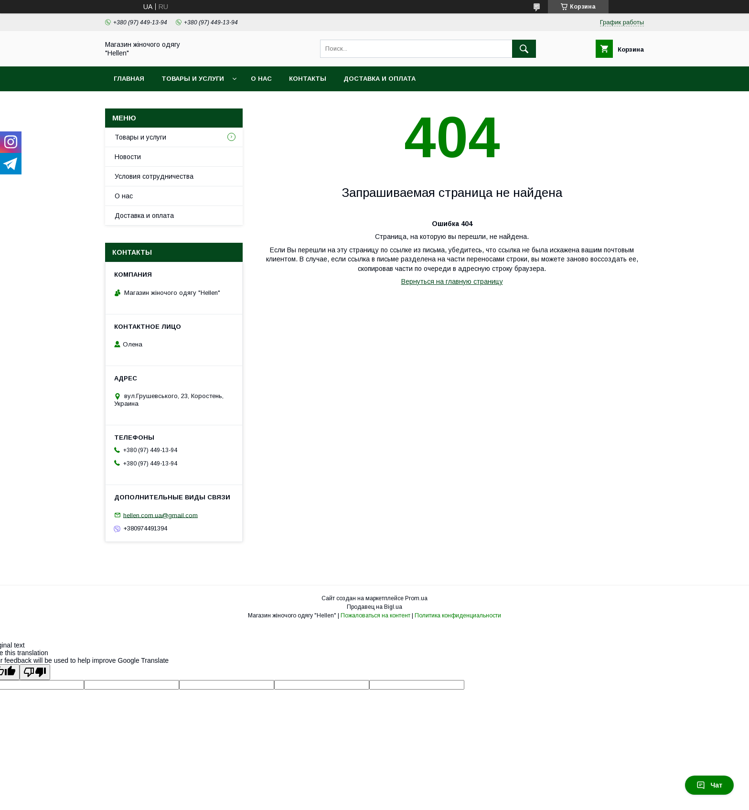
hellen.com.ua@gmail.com (160, 514)
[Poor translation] (35, 672)
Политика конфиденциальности (458, 615)
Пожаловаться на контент (375, 615)
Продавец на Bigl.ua (374, 607)
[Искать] (524, 49)
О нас (261, 78)
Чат (709, 785)
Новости (128, 157)
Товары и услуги (192, 78)
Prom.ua (416, 598)
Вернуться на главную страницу (452, 281)
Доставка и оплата (379, 78)
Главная (129, 78)
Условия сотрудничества (154, 176)
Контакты (307, 78)
